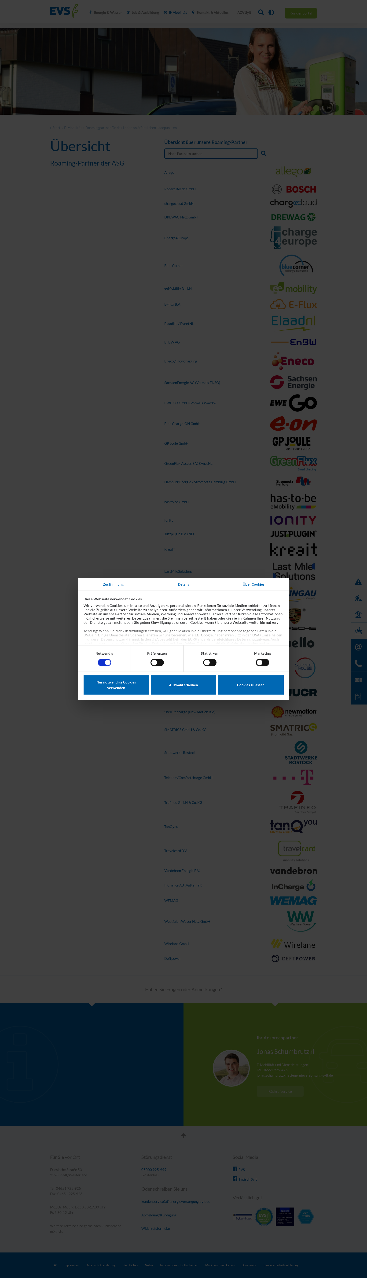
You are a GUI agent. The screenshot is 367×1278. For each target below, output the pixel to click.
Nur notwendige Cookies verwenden (116, 685)
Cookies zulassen (250, 685)
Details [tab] (183, 584)
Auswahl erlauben (183, 685)
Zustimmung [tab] (113, 584)
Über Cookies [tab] (253, 584)
